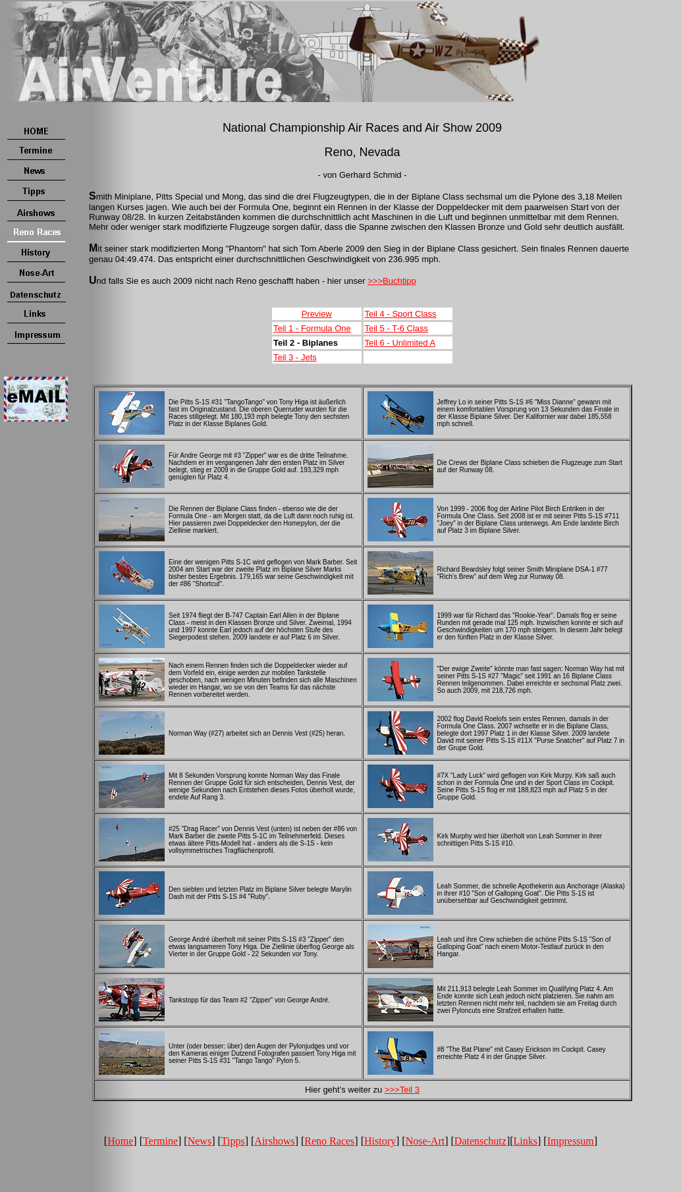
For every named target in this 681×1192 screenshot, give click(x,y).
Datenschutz (480, 1141)
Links (525, 1141)
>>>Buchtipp (392, 281)
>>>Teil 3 (402, 1090)
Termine (160, 1141)
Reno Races (329, 1141)
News (199, 1141)
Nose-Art (425, 1141)
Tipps (233, 1141)
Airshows (274, 1141)
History (380, 1141)
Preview (317, 314)
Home (120, 1141)
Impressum (570, 1141)
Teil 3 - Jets (295, 357)
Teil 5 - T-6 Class (397, 328)
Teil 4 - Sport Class (401, 314)
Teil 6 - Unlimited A (400, 343)
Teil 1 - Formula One (312, 328)
